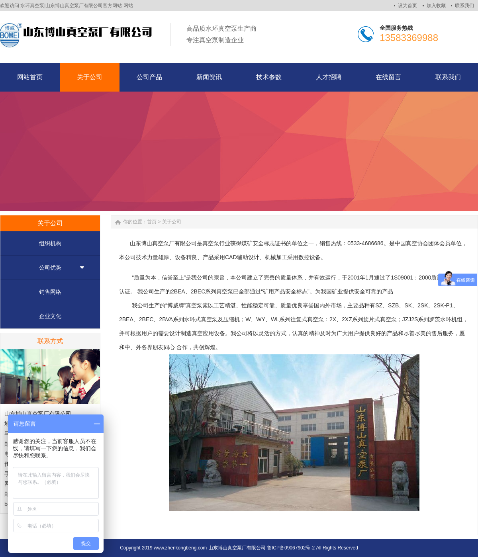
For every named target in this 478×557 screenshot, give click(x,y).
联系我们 (464, 5)
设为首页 (407, 5)
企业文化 (50, 316)
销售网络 (50, 292)
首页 (152, 222)
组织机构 (50, 243)
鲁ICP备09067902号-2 (291, 548)
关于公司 (171, 222)
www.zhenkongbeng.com (180, 548)
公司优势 (50, 267)
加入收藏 (436, 5)
